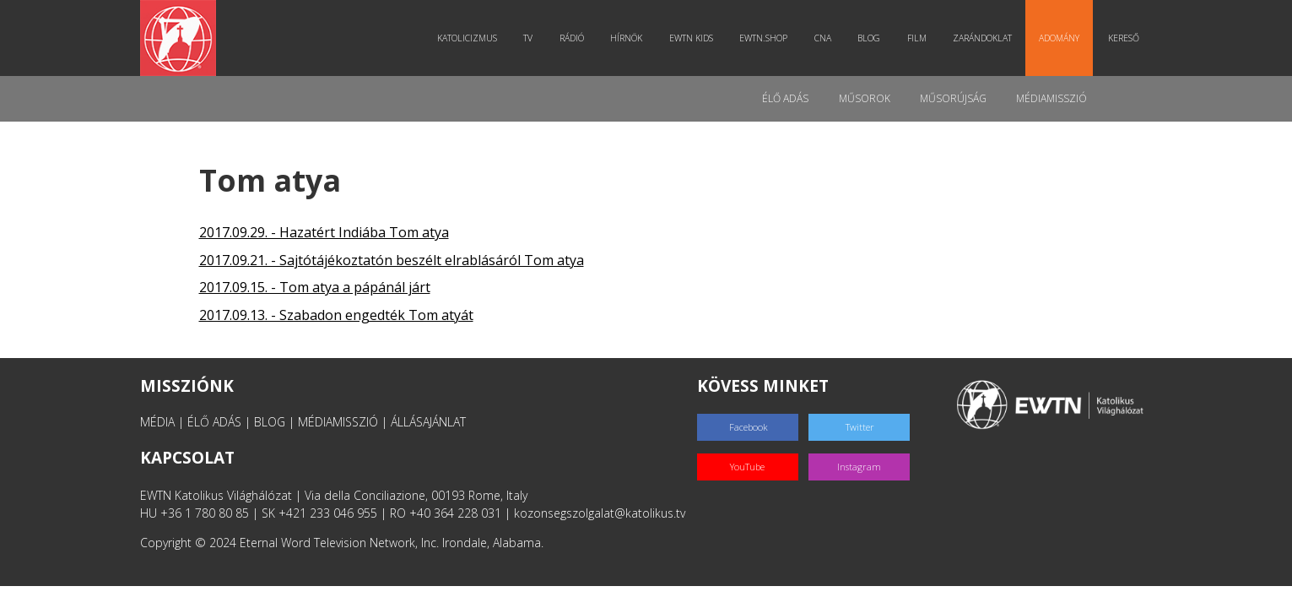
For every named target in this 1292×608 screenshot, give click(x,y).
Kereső (1123, 38)
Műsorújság (952, 98)
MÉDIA (157, 422)
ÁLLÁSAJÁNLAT (428, 422)
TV (530, 38)
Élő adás (783, 98)
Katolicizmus (469, 38)
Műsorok (863, 98)
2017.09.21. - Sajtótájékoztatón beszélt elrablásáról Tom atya (391, 260)
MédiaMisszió (1051, 98)
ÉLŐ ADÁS (214, 422)
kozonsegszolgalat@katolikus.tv (599, 513)
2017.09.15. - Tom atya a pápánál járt (314, 287)
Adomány (1061, 38)
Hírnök (629, 38)
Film (918, 38)
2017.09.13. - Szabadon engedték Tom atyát (336, 315)
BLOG (269, 422)
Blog (871, 38)
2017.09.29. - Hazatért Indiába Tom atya (324, 232)
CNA (824, 38)
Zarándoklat (984, 38)
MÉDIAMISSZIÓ (338, 422)
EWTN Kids (693, 38)
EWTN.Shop (766, 38)
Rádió (573, 38)
